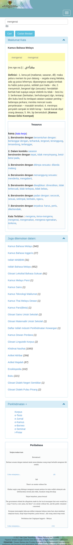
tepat (33, 154)
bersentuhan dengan (44, 137)
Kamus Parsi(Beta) (18, 307)
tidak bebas (41, 188)
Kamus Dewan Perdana (20, 335)
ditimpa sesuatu (42, 164)
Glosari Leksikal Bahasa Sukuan (25, 273)
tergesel (45, 141)
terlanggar (26, 144)
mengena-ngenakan (45, 219)
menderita (13, 178)
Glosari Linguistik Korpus (21, 341)
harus (47, 205)
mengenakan (27, 219)
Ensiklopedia (14, 369)
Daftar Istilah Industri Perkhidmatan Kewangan (32, 328)
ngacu (39, 199)
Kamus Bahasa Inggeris (20, 253)
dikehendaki (14, 209)
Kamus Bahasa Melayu (20, 246)
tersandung (14, 144)
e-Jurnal (19, 418)
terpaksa (38, 205)
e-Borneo (20, 425)
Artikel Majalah (15, 362)
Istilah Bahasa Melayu (19, 266)
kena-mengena (44, 216)
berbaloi (31, 199)
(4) (54, 474)
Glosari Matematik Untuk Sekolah (25, 321)
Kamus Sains (15, 287)
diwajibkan (39, 185)
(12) (53, 526)
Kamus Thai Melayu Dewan (22, 300)
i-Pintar (18, 432)
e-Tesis (18, 415)
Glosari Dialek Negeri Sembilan (24, 382)
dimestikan (52, 185)
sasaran (32, 151)
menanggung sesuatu (45, 175)
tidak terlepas (27, 188)
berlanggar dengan (18, 141)
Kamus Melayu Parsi (19, 280)
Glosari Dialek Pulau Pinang (22, 389)
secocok (54, 195)
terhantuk (34, 141)
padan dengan (41, 195)
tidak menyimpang (47, 154)
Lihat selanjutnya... (14, 474)
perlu (54, 205)
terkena (12, 223)
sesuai (11, 199)
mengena (30, 216)
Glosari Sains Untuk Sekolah (23, 314)
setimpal (20, 199)
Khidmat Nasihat (16, 348)
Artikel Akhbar (15, 355)
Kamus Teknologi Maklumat (22, 294)
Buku (10, 376)
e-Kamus (19, 422)
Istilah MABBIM (16, 260)
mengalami (26, 178)
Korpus (18, 412)
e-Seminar (20, 429)
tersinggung (57, 141)
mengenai (17, 57)
